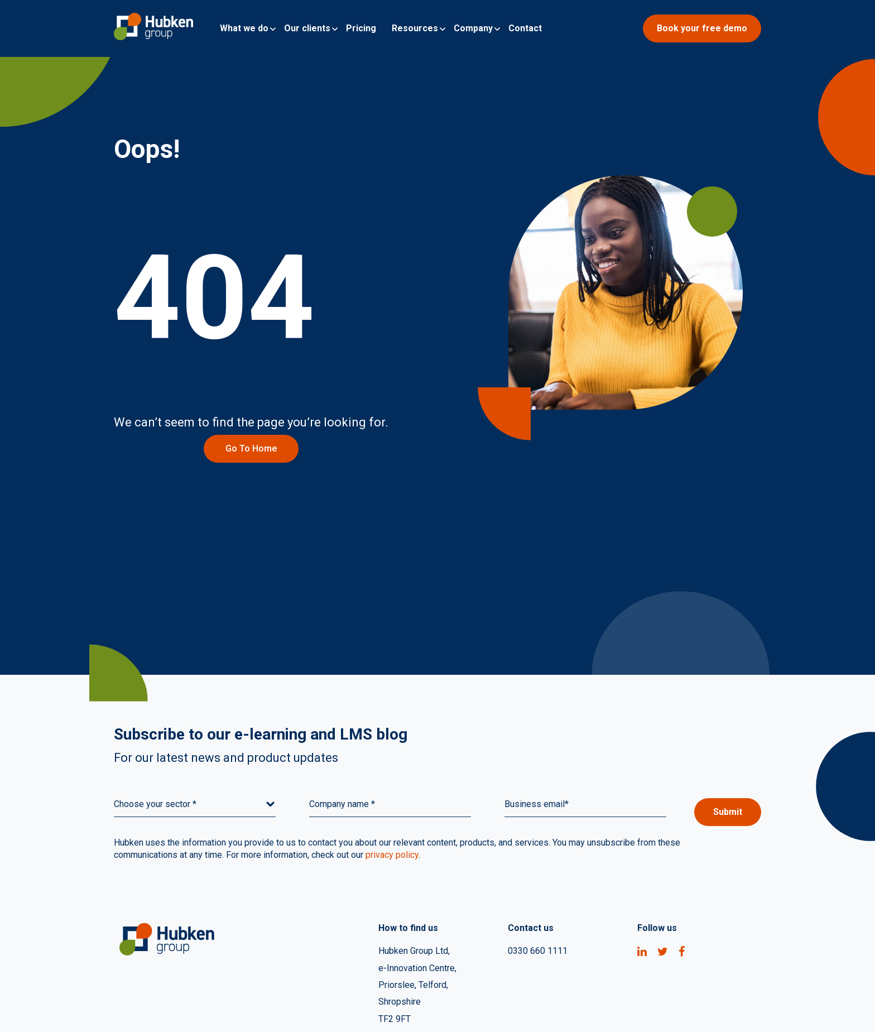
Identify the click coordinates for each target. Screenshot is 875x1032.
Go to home (161, 378)
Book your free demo (702, 28)
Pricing (361, 28)
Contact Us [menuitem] (740, 1009)
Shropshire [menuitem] (399, 941)
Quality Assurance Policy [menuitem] (650, 1009)
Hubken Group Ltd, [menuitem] (414, 881)
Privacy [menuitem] (567, 1009)
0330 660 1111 (538, 881)
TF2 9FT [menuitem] (394, 961)
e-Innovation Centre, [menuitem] (417, 901)
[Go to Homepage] (153, 28)
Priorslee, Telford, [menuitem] (413, 921)
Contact (525, 28)
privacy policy (392, 785)
